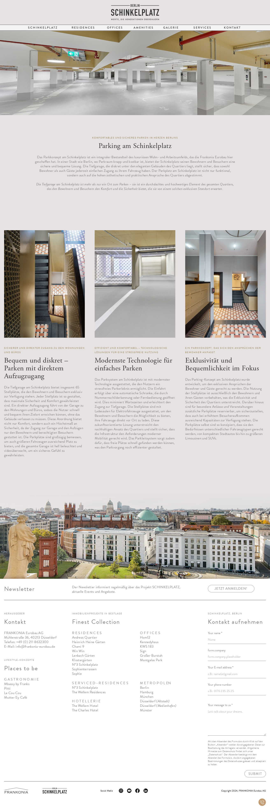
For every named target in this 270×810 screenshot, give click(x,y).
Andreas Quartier (84, 638)
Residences (83, 27)
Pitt (7, 689)
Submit (255, 774)
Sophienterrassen (84, 669)
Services (202, 27)
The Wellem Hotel (85, 706)
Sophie (77, 674)
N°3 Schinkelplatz (85, 665)
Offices (115, 27)
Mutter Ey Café (15, 698)
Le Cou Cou (12, 693)
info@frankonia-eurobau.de (35, 647)
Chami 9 (78, 647)
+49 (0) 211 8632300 (32, 642)
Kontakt (232, 27)
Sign (143, 651)
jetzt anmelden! (231, 589)
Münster (146, 710)
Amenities (144, 27)
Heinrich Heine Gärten (88, 642)
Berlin (144, 688)
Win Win (78, 651)
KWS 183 (147, 647)
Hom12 (145, 638)
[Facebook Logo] (137, 791)
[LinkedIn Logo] (146, 791)
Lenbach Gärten (83, 656)
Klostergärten (82, 660)
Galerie (171, 27)
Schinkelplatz (43, 27)
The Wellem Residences (89, 692)
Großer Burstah (151, 656)
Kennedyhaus (149, 642)
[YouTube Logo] (129, 791)
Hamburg (146, 692)
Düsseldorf (155, 701)
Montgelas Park (151, 660)
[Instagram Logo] (121, 791)
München (146, 697)
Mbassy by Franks (16, 684)
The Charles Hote (84, 710)
